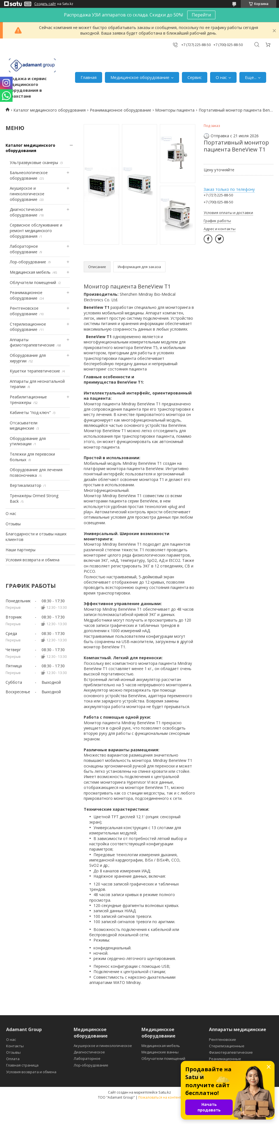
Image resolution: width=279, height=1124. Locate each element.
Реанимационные (225, 1058)
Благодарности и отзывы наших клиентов (36, 536)
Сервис (194, 77)
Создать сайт (45, 4)
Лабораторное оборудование (24, 249)
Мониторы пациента (174, 110)
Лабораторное (87, 1058)
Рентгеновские (222, 1039)
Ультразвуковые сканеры (34, 162)
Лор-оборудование (28, 261)
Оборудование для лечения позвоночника (36, 472)
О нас (221, 77)
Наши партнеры (20, 549)
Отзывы (13, 523)
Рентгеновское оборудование (24, 310)
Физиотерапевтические (231, 1052)
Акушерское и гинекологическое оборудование (27, 194)
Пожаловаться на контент (159, 1097)
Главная (89, 77)
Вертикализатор (25, 485)
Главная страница (22, 1065)
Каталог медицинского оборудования (49, 110)
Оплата (13, 1058)
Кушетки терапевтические (35, 371)
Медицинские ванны (160, 1052)
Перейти (201, 15)
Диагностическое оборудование (26, 212)
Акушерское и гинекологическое (103, 1045)
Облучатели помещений (33, 282)
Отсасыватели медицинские (23, 425)
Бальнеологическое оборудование (29, 175)
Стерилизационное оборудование (28, 326)
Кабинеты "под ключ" (30, 412)
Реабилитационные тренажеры (28, 399)
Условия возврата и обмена (32, 559)
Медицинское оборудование (139, 77)
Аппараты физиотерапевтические (32, 342)
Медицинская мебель (30, 272)
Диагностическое (89, 1052)
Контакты (15, 1045)
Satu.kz (164, 1092)
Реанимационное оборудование (120, 110)
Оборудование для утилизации (28, 441)
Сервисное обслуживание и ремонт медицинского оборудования (36, 230)
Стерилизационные (226, 1045)
